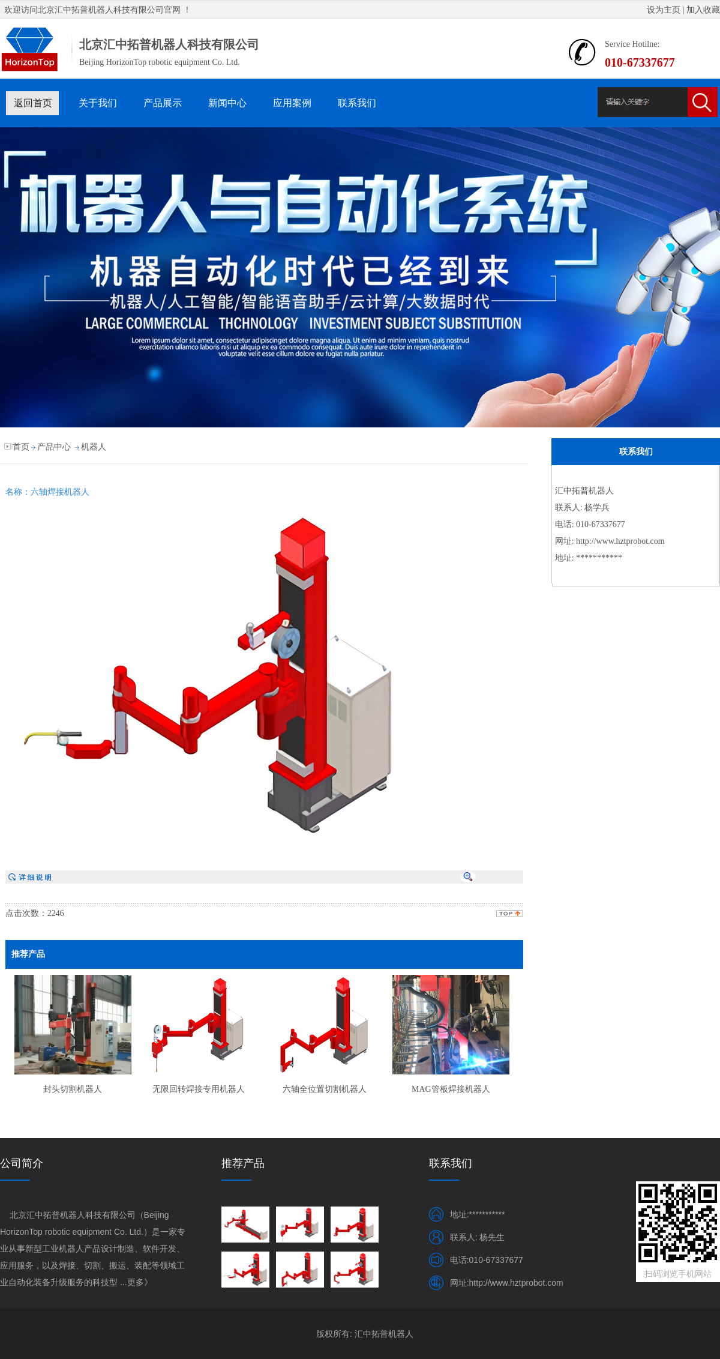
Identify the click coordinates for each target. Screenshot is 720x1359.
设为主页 (663, 9)
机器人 (93, 446)
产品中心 (54, 446)
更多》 (139, 1282)
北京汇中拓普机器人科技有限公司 (101, 9)
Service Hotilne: (632, 44)
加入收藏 (703, 9)
